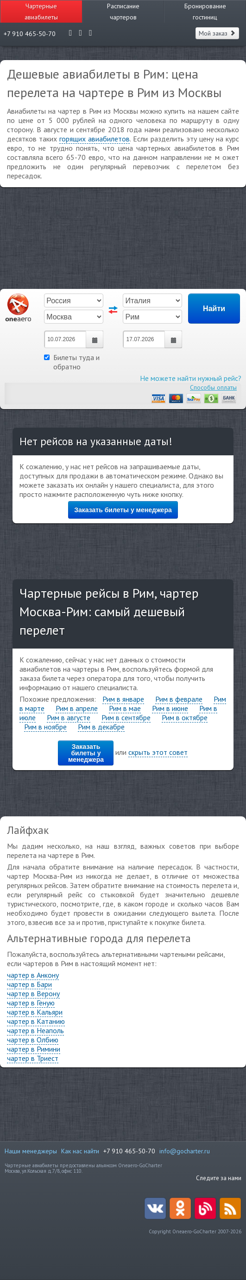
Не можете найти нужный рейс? (190, 378)
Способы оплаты (213, 387)
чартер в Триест (32, 1058)
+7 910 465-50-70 (129, 1151)
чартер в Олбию (32, 1039)
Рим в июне (170, 708)
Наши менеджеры (31, 1151)
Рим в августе (68, 717)
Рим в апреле (77, 708)
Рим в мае (125, 708)
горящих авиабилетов (94, 138)
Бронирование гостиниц (205, 11)
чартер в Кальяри (35, 1012)
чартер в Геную (31, 1002)
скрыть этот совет (158, 752)
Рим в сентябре (126, 717)
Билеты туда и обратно (72, 362)
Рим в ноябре (45, 726)
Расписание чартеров (123, 11)
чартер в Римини (33, 1048)
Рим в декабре (101, 726)
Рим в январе (123, 699)
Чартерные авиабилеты (41, 11)
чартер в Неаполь (35, 1030)
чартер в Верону (33, 993)
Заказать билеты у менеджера (123, 510)
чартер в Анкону (33, 975)
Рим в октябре (185, 717)
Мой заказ (217, 33)
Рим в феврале (178, 699)
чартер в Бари (29, 984)
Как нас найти (80, 1151)
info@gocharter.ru (184, 1151)
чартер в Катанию (36, 1021)
